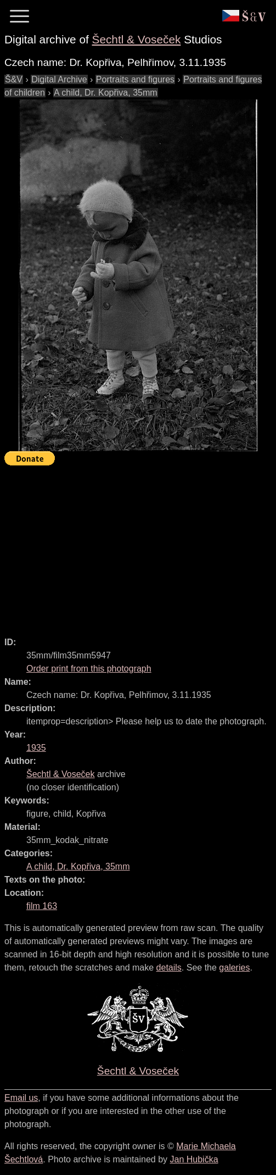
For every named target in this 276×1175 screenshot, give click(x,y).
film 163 (41, 906)
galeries (234, 967)
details (169, 967)
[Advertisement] (140, 546)
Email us (21, 1097)
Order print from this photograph (88, 668)
